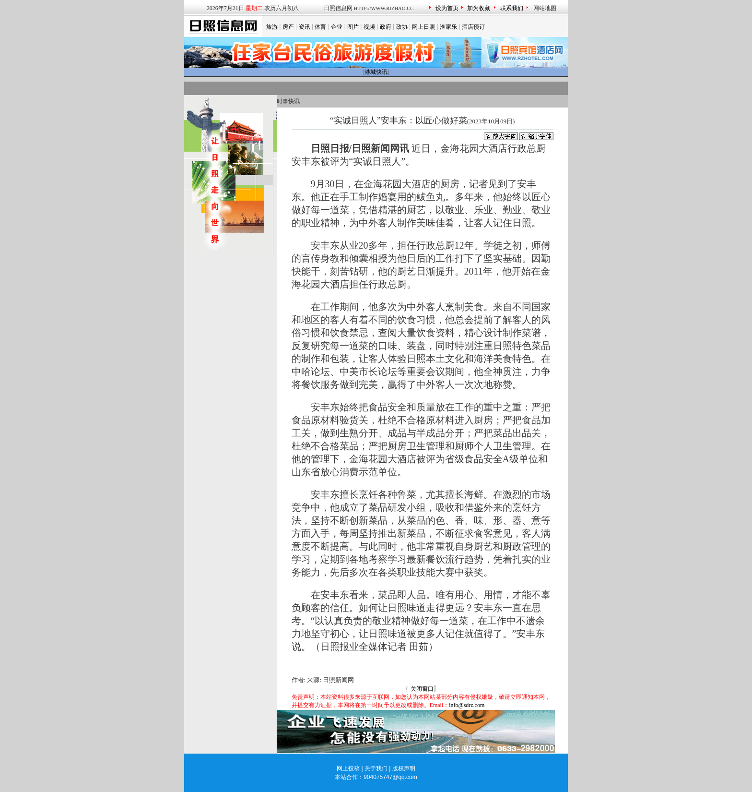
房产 (288, 27)
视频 (369, 27)
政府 (385, 27)
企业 (336, 27)
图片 (353, 27)
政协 (402, 27)
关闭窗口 (422, 688)
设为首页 (446, 8)
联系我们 (511, 8)
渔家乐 (448, 27)
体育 (320, 27)
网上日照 (423, 27)
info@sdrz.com (466, 705)
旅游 (272, 27)
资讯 (304, 27)
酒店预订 (473, 27)
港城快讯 (376, 72)
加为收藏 (478, 8)
